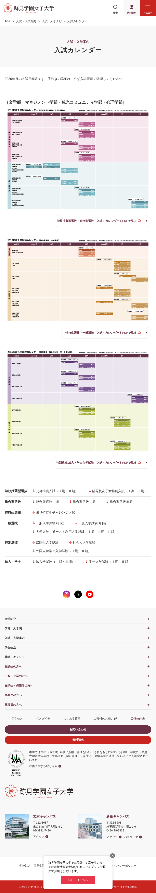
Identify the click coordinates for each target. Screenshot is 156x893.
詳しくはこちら (78, 879)
